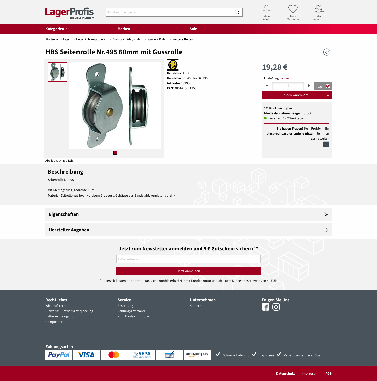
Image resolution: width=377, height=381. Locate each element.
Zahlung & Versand (131, 311)
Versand (285, 78)
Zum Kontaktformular (133, 316)
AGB (329, 373)
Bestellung (125, 305)
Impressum (310, 373)
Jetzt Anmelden (188, 271)
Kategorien (57, 28)
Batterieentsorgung (59, 316)
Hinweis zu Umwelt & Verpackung (69, 311)
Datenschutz (285, 373)
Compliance (54, 322)
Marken (124, 28)
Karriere (195, 305)
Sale (193, 28)
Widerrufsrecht (56, 305)
